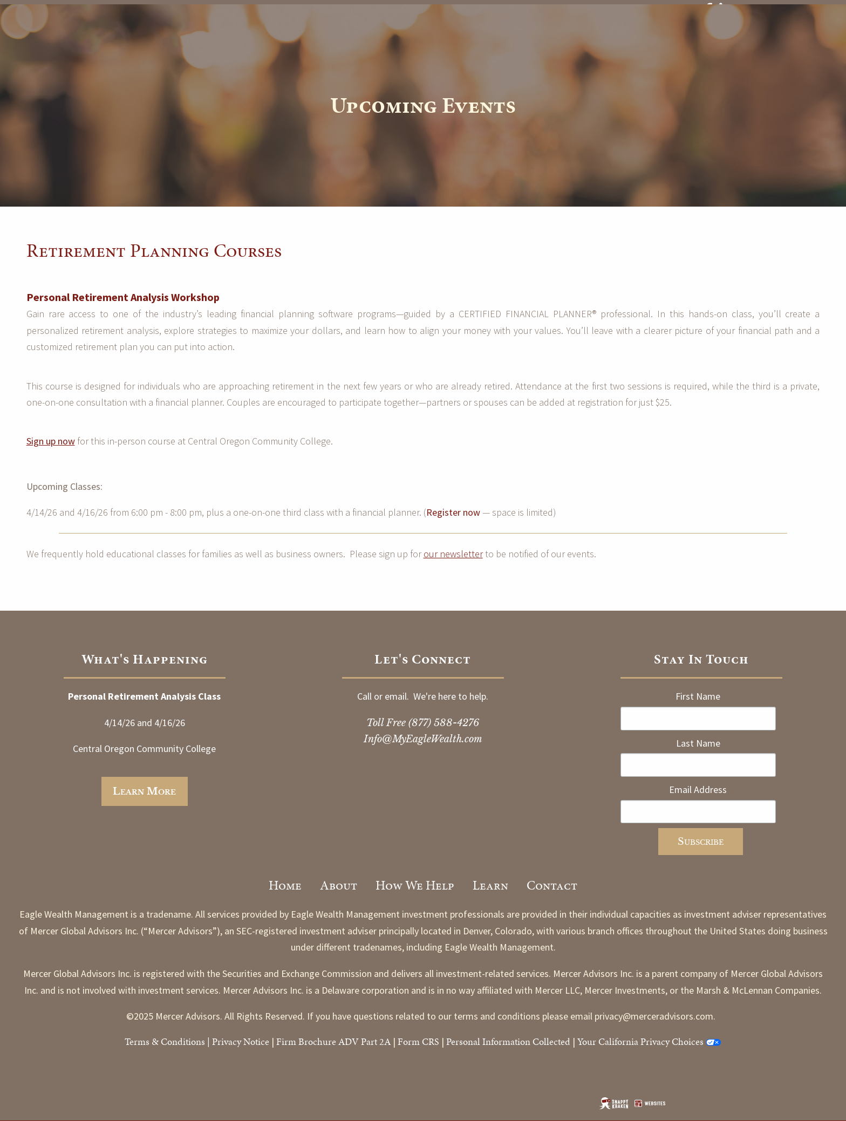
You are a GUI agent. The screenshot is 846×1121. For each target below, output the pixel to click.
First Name (698, 696)
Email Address (698, 789)
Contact (552, 885)
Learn (490, 885)
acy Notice (248, 1041)
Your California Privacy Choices (640, 1041)
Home (285, 885)
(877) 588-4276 (443, 723)
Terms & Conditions (165, 1041)
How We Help (415, 885)
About (338, 885)
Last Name (698, 743)
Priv (220, 1041)
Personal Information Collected (508, 1041)
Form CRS (418, 1041)
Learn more (144, 791)
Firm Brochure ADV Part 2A (333, 1041)
